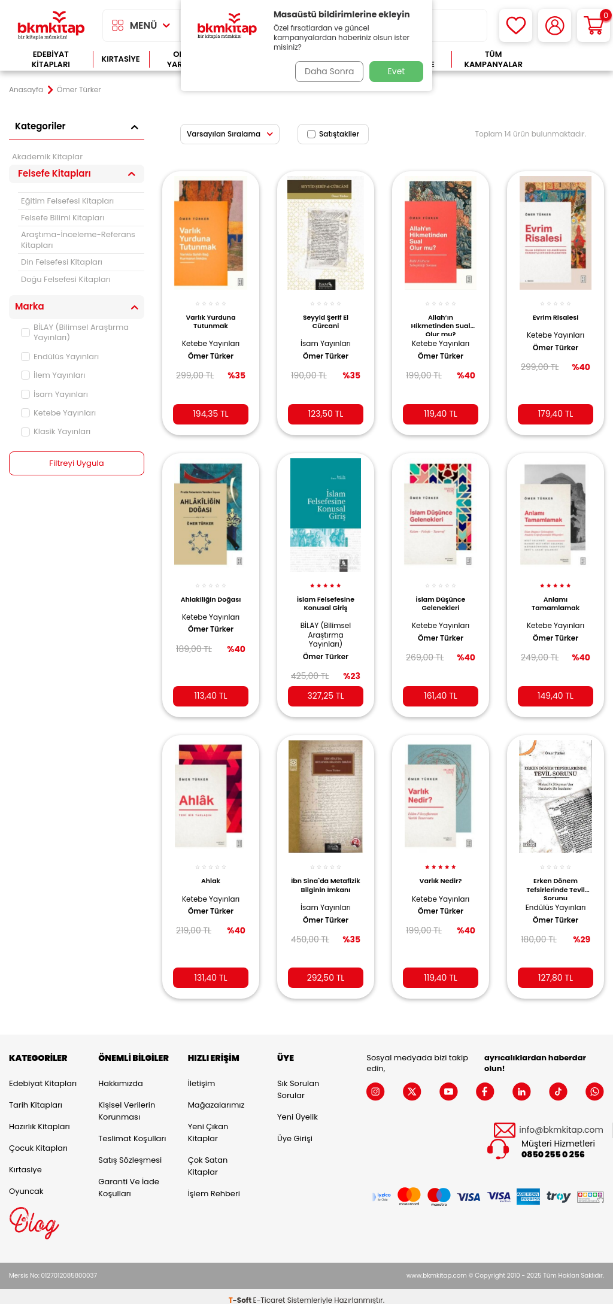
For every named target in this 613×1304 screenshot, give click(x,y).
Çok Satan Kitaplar (208, 1158)
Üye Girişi (294, 1131)
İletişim (202, 1076)
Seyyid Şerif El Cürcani (325, 315)
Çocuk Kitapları (38, 1141)
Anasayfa (26, 90)
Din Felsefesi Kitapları (61, 262)
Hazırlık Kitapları (39, 1119)
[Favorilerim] (515, 25)
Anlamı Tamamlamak (555, 594)
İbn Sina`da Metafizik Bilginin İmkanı (326, 876)
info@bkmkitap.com (561, 1123)
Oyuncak (26, 1184)
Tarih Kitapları (35, 1097)
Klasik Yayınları (55, 431)
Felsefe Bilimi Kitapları (62, 217)
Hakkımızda (120, 1076)
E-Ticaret (269, 1292)
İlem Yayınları (53, 375)
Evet (396, 71)
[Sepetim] (593, 25)
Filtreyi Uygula (77, 463)
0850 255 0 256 (553, 1147)
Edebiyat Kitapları (51, 59)
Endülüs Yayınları (60, 356)
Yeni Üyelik (297, 1109)
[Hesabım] (554, 25)
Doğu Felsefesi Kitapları (66, 279)
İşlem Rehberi (214, 1186)
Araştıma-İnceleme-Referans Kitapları (78, 239)
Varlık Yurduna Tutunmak (210, 315)
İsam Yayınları (54, 394)
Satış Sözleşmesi (130, 1153)
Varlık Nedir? (441, 869)
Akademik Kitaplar (47, 156)
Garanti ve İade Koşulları (128, 1180)
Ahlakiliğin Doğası (211, 590)
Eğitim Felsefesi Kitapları (67, 201)
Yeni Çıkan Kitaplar (208, 1125)
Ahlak (210, 869)
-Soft (241, 1292)
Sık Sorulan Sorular (298, 1082)
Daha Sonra (326, 71)
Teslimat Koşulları (132, 1131)
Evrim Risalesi (556, 311)
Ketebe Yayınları (58, 413)
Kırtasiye (121, 59)
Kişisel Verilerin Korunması (126, 1103)
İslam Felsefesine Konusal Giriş (325, 594)
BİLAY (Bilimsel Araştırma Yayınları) (75, 332)
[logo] (51, 25)
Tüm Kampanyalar (493, 59)
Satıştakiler (333, 134)
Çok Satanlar (570, 59)
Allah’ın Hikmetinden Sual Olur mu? (441, 318)
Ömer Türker (210, 349)
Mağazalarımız (216, 1097)
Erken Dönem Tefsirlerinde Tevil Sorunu (555, 876)
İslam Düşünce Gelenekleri (441, 594)
